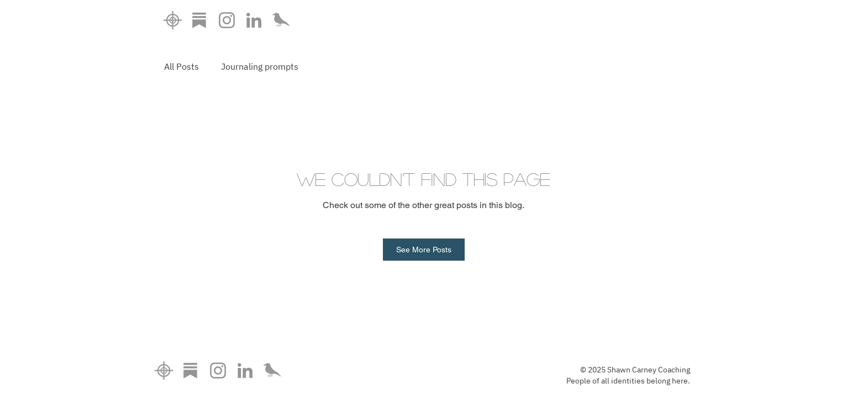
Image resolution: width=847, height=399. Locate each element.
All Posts (181, 66)
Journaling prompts (259, 66)
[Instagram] (227, 20)
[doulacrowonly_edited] (281, 20)
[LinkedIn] (254, 20)
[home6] (172, 20)
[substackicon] (200, 20)
